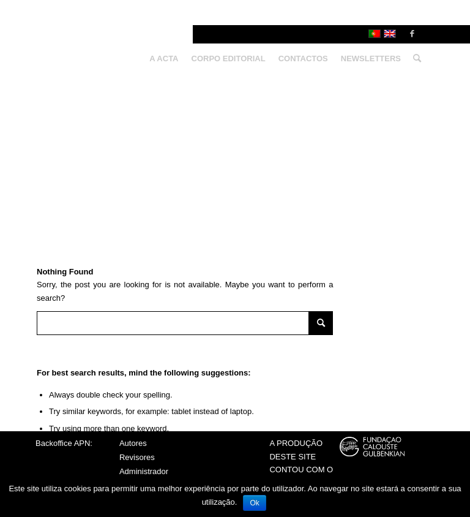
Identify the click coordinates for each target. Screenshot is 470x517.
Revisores (137, 457)
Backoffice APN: (63, 443)
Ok (254, 503)
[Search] (414, 58)
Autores (133, 443)
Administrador (143, 471)
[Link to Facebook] (412, 34)
